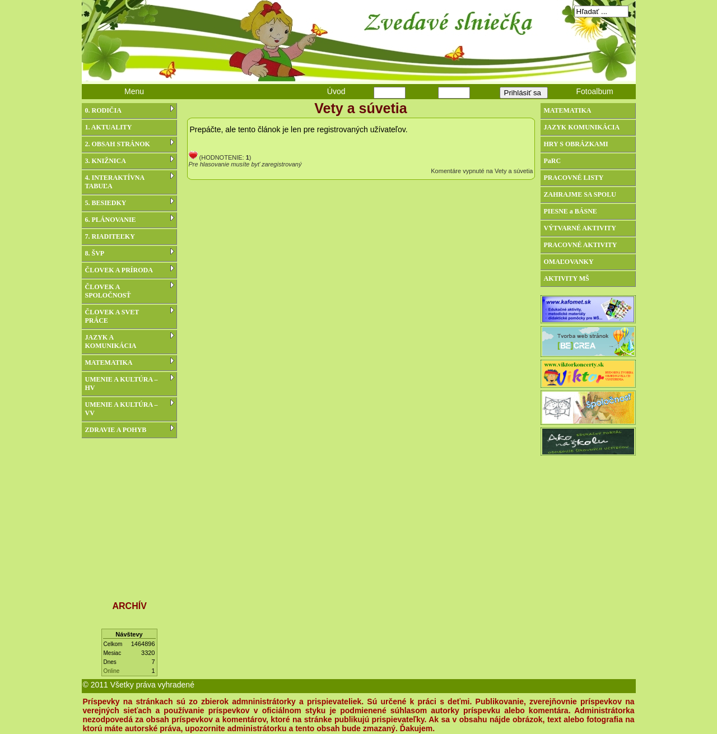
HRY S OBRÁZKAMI (576, 144)
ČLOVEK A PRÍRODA (129, 269)
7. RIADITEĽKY (110, 236)
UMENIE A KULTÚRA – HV (129, 383)
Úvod (336, 91)
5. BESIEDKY (129, 202)
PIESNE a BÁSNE (570, 211)
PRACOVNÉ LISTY (574, 178)
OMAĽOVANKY (569, 262)
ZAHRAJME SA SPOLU (580, 194)
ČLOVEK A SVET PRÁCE (129, 315)
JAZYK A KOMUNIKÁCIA (129, 341)
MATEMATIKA (129, 361)
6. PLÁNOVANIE (129, 219)
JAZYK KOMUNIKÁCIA (582, 127)
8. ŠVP (129, 252)
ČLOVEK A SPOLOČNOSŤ (129, 290)
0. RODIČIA (129, 109)
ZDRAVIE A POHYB (129, 429)
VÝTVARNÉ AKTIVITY (580, 228)
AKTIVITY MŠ (566, 278)
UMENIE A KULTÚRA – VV (129, 408)
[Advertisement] (129, 514)
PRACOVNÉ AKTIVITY (580, 245)
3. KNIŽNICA (129, 160)
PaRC (552, 161)
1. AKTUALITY (108, 127)
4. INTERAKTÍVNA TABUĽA (129, 181)
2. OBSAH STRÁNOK (129, 143)
